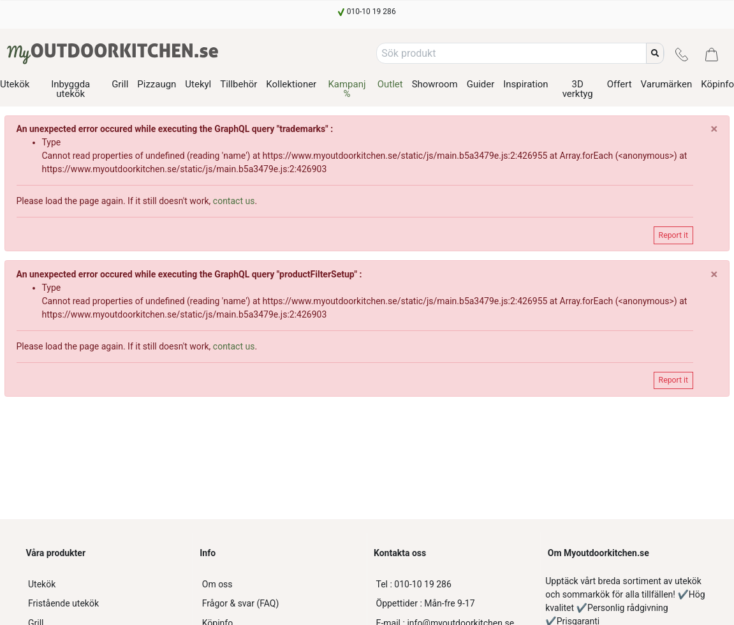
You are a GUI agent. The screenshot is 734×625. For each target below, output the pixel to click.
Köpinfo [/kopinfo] (717, 84)
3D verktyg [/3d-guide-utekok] (577, 88)
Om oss (217, 584)
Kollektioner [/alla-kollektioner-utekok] (291, 84)
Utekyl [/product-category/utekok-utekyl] (198, 84)
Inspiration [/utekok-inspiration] (525, 84)
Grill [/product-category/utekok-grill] (120, 84)
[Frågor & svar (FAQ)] (280, 604)
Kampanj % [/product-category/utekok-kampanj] (346, 88)
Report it (673, 235)
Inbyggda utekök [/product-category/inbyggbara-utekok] (70, 88)
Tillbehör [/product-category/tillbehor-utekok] (238, 84)
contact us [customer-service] (234, 201)
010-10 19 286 (413, 584)
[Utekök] (106, 584)
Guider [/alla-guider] (481, 84)
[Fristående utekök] (106, 604)
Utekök (41, 584)
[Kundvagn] (711, 53)
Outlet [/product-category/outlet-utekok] (390, 84)
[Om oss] (280, 584)
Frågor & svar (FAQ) (240, 603)
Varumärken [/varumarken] (667, 84)
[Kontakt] (681, 53)
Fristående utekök (63, 603)
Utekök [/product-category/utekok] (14, 84)
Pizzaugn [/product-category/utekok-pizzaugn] (156, 84)
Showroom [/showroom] (435, 84)
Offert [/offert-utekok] (619, 84)
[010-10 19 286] (366, 11)
